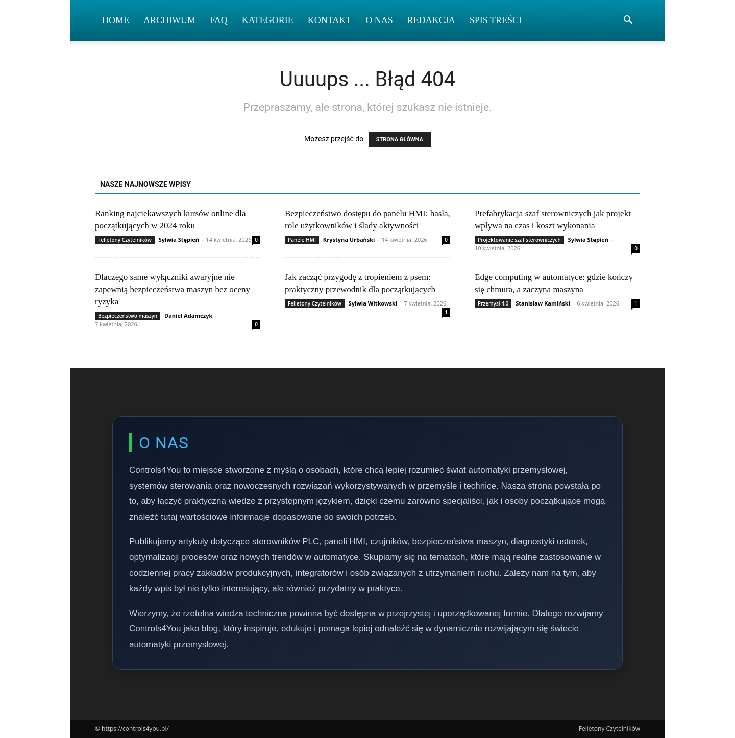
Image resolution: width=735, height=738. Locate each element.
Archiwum (169, 20)
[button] (628, 21)
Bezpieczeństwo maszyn (127, 315)
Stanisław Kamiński (543, 303)
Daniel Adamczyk (188, 315)
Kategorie (267, 20)
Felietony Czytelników (125, 239)
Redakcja (431, 20)
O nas (379, 20)
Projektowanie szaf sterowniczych (519, 239)
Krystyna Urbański (349, 239)
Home (115, 20)
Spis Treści (496, 20)
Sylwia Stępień (179, 239)
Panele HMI (302, 239)
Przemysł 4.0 (493, 303)
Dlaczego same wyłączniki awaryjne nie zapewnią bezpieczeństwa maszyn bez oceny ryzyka (172, 289)
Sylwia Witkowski (373, 303)
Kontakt (330, 20)
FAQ (219, 20)
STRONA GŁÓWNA (399, 139)
